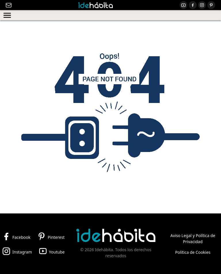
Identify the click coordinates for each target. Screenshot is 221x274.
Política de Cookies (193, 252)
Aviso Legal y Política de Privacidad (192, 238)
